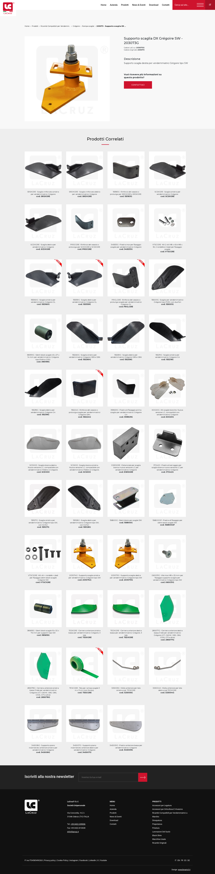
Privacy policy (50, 860)
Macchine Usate (159, 839)
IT (176, 860)
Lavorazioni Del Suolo (161, 832)
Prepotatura (157, 824)
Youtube (103, 860)
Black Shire (157, 835)
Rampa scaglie (88, 26)
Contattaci (138, 85)
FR (182, 860)
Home (102, 5)
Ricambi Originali (159, 843)
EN (179, 860)
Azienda (113, 5)
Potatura (155, 828)
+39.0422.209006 (78, 824)
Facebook (83, 860)
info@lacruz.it (73, 832)
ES (185, 860)
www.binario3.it (184, 870)
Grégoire (76, 26)
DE (189, 860)
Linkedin (92, 860)
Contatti (164, 5)
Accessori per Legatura (162, 805)
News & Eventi (138, 5)
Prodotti (124, 5)
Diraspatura (157, 820)
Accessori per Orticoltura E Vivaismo (167, 809)
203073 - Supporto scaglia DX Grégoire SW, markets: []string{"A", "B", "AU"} (111, 26)
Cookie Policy (62, 860)
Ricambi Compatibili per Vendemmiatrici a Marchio (55, 26)
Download (152, 5)
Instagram (74, 860)
